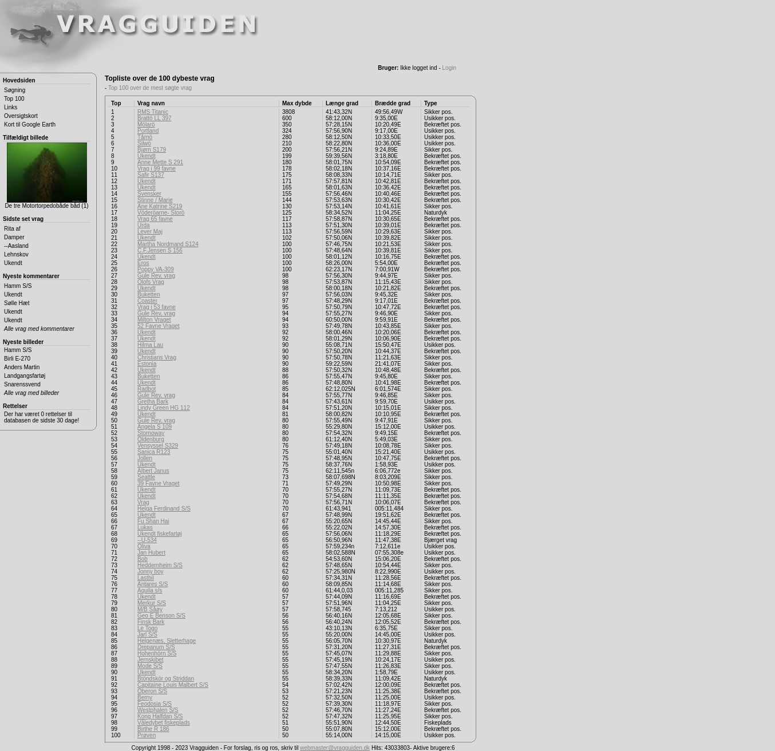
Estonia (146, 364)
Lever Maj (150, 231)
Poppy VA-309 (155, 269)
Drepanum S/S (156, 647)
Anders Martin (21, 367)
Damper (14, 237)
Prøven (146, 735)
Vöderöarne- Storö (160, 213)
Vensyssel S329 (157, 445)
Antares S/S (152, 584)
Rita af (12, 229)
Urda (143, 225)
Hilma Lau (150, 345)
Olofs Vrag (150, 282)
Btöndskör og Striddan (165, 678)
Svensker (149, 194)
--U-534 (147, 540)
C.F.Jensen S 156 (160, 250)
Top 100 (14, 99)
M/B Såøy (150, 609)
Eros (143, 263)
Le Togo (147, 628)
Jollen (144, 458)
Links (10, 107)
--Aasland (16, 246)
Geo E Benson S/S (161, 615)
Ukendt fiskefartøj (159, 534)
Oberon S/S (152, 691)
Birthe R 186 (153, 729)
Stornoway (150, 433)
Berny (144, 697)
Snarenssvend (22, 384)
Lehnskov (16, 254)
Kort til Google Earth (30, 124)
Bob (142, 559)
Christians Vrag (156, 357)
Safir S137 (150, 175)
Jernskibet (150, 660)
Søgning (14, 90)
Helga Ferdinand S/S (164, 508)
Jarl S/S (147, 634)
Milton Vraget (154, 320)
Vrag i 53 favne (156, 307)
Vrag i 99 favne (156, 168)
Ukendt (13, 263)
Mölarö (146, 124)
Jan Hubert (151, 553)
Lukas (145, 527)
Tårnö (144, 137)
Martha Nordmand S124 (168, 244)
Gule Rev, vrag (156, 275)
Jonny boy (150, 571)
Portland (148, 131)
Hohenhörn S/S (156, 653)
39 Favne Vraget (158, 483)
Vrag (143, 502)
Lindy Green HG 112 (163, 408)
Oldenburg (150, 439)
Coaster (147, 301)
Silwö (144, 143)
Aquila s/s (149, 590)
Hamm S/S (17, 286)
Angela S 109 (154, 427)
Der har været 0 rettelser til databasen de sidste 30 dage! (41, 417)
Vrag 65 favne (155, 219)
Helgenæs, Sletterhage (166, 641)
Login (449, 68)
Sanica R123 (153, 452)
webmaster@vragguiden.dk (335, 748)
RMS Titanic (152, 112)
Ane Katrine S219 (159, 206)
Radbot (146, 389)
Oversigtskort (21, 116)
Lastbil (145, 578)
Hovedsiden (19, 80)
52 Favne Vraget (158, 326)
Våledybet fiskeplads (163, 723)
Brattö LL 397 (154, 118)
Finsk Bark (150, 622)
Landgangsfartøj (24, 376)
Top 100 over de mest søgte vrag (150, 88)
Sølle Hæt (16, 303)
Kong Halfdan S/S (160, 716)
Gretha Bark (152, 401)
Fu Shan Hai (153, 521)
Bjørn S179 (151, 150)
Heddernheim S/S (160, 565)
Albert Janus (153, 471)
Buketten (148, 294)
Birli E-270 (17, 358)
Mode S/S (150, 666)
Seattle (146, 477)
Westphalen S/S (158, 710)
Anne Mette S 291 (160, 162)
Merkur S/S (151, 603)
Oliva (144, 546)
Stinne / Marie (155, 200)
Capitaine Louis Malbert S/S (172, 685)
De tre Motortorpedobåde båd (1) (46, 176)
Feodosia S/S (154, 704)
